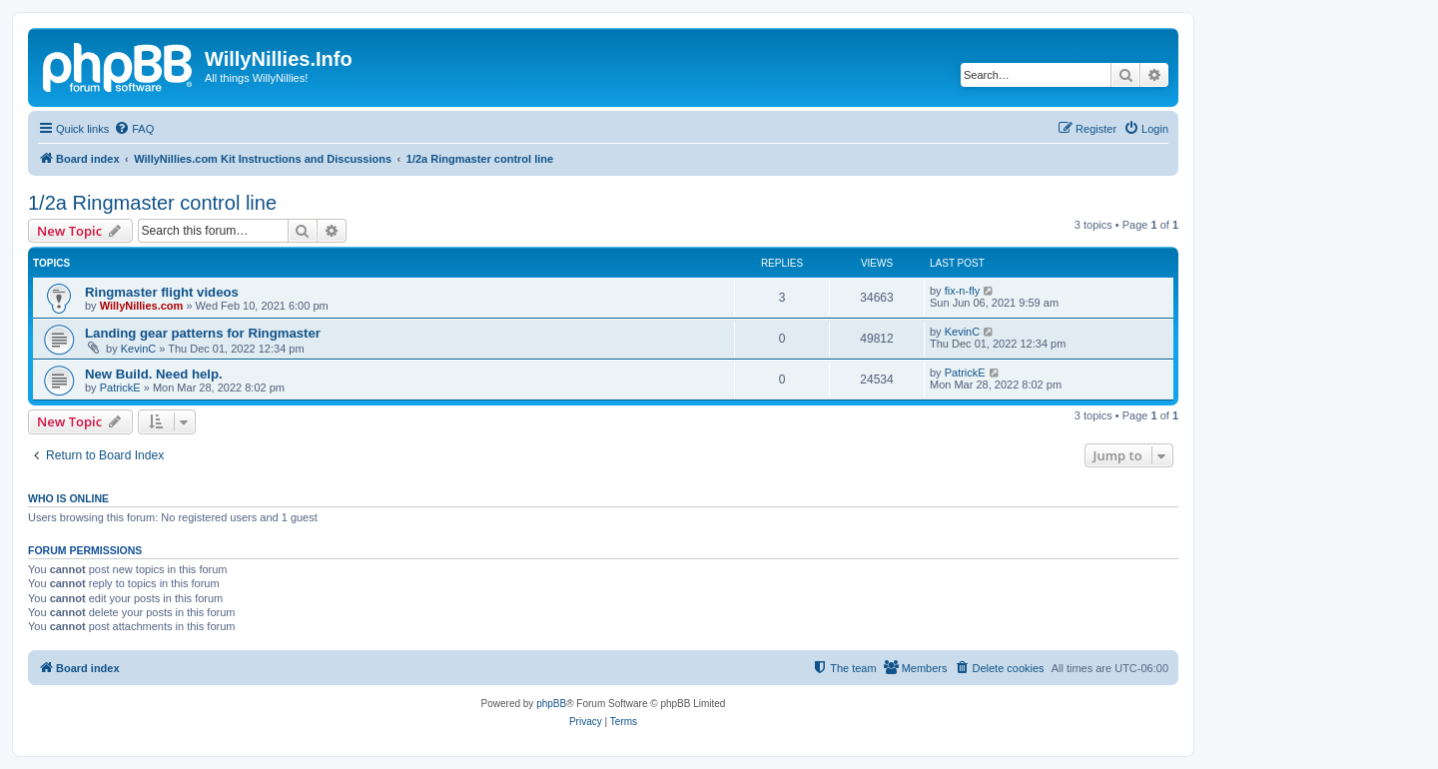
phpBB (551, 703)
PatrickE (120, 387)
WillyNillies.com (142, 306)
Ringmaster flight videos (162, 292)
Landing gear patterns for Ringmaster (203, 333)
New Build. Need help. (154, 374)
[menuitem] (134, 129)
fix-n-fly (962, 291)
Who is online (68, 498)
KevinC (138, 349)
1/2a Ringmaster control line (152, 203)
